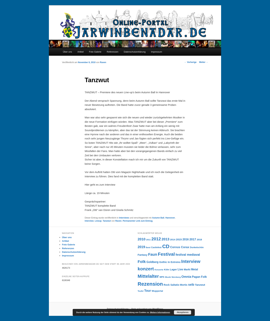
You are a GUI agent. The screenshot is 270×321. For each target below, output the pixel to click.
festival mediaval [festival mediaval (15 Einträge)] (187, 254)
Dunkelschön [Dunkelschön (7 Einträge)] (197, 247)
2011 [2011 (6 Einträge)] (148, 239)
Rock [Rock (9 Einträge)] (167, 284)
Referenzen (112, 51)
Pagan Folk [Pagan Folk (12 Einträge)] (199, 276)
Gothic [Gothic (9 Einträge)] (163, 262)
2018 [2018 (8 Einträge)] (199, 239)
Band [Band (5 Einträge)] (148, 247)
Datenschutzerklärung (135, 51)
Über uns (67, 51)
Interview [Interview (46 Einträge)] (190, 261)
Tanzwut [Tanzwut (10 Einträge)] (200, 284)
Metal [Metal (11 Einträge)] (194, 269)
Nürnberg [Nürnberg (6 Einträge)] (176, 277)
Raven (103, 62)
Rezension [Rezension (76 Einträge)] (150, 284)
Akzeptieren (182, 312)
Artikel (80, 51)
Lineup (98, 221)
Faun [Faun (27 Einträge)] (152, 254)
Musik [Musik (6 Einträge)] (168, 277)
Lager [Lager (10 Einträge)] (173, 269)
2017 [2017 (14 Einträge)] (192, 239)
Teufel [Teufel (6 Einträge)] (140, 291)
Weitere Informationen (160, 312)
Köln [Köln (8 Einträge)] (166, 269)
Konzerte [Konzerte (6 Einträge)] (159, 269)
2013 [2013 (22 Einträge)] (165, 239)
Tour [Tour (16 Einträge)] (147, 290)
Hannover (170, 218)
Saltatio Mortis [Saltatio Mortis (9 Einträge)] (178, 284)
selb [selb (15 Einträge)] (191, 284)
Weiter (203, 62)
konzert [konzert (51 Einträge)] (146, 268)
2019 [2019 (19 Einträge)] (141, 247)
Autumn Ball (158, 218)
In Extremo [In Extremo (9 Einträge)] (174, 262)
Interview (89, 221)
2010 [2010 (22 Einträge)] (141, 239)
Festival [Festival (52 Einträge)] (166, 254)
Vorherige (190, 62)
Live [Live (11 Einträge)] (180, 269)
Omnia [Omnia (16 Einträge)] (186, 276)
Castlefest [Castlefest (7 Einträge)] (156, 247)
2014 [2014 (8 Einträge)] (172, 239)
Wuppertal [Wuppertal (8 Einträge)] (157, 291)
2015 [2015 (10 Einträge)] (179, 239)
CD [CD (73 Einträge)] (165, 246)
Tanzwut (107, 221)
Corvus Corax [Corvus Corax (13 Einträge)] (179, 247)
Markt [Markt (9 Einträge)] (187, 269)
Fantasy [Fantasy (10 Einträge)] (142, 254)
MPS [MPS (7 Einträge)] (162, 277)
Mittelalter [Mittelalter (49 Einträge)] (148, 276)
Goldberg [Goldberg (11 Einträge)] (153, 262)
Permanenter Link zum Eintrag (137, 221)
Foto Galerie (95, 51)
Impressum (156, 51)
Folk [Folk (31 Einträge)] (142, 261)
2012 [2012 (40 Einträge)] (156, 239)
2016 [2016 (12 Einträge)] (186, 239)
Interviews (124, 218)
